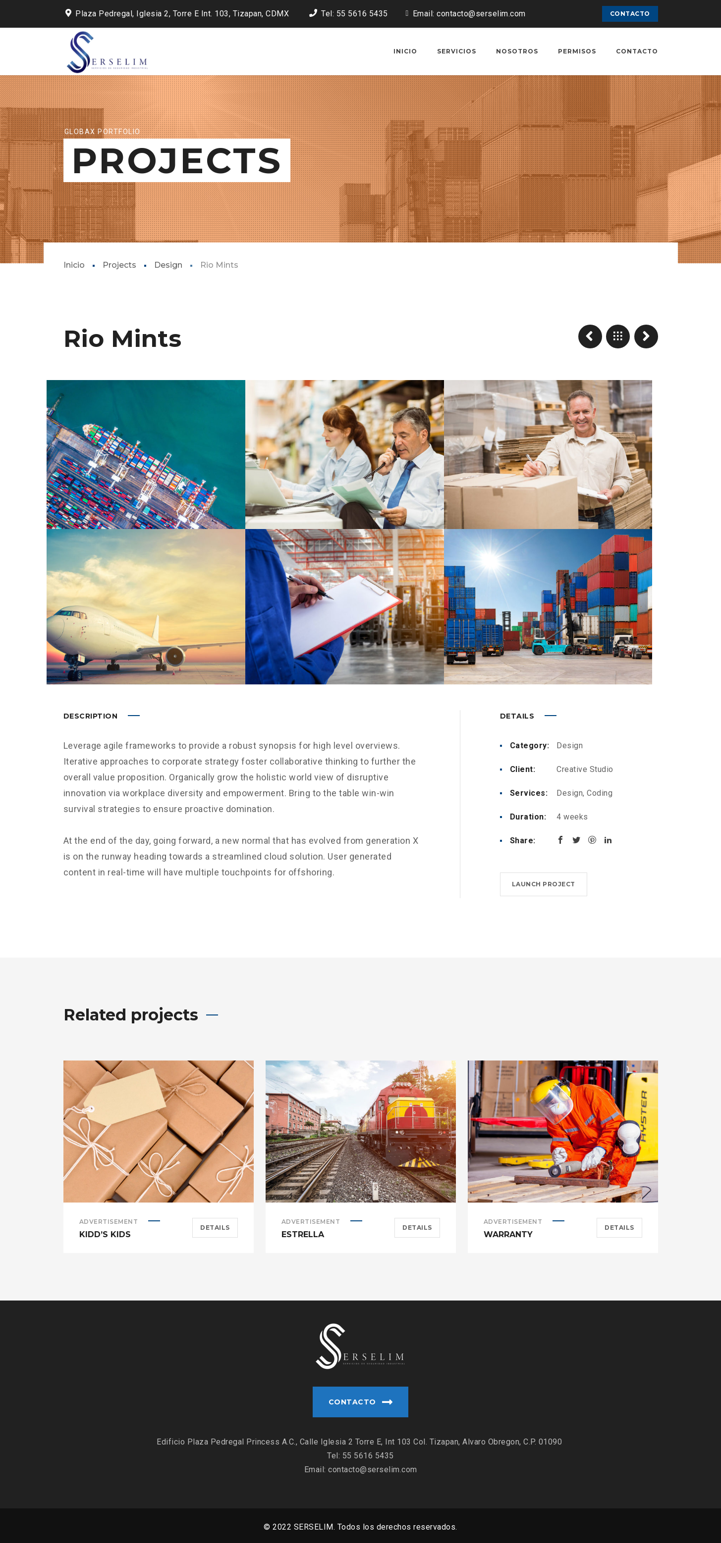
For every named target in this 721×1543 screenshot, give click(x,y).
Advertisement (108, 1221)
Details (215, 1227)
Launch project (543, 884)
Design (168, 265)
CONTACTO (630, 13)
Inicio (74, 265)
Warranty (508, 1234)
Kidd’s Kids (105, 1234)
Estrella (302, 1234)
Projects (119, 265)
